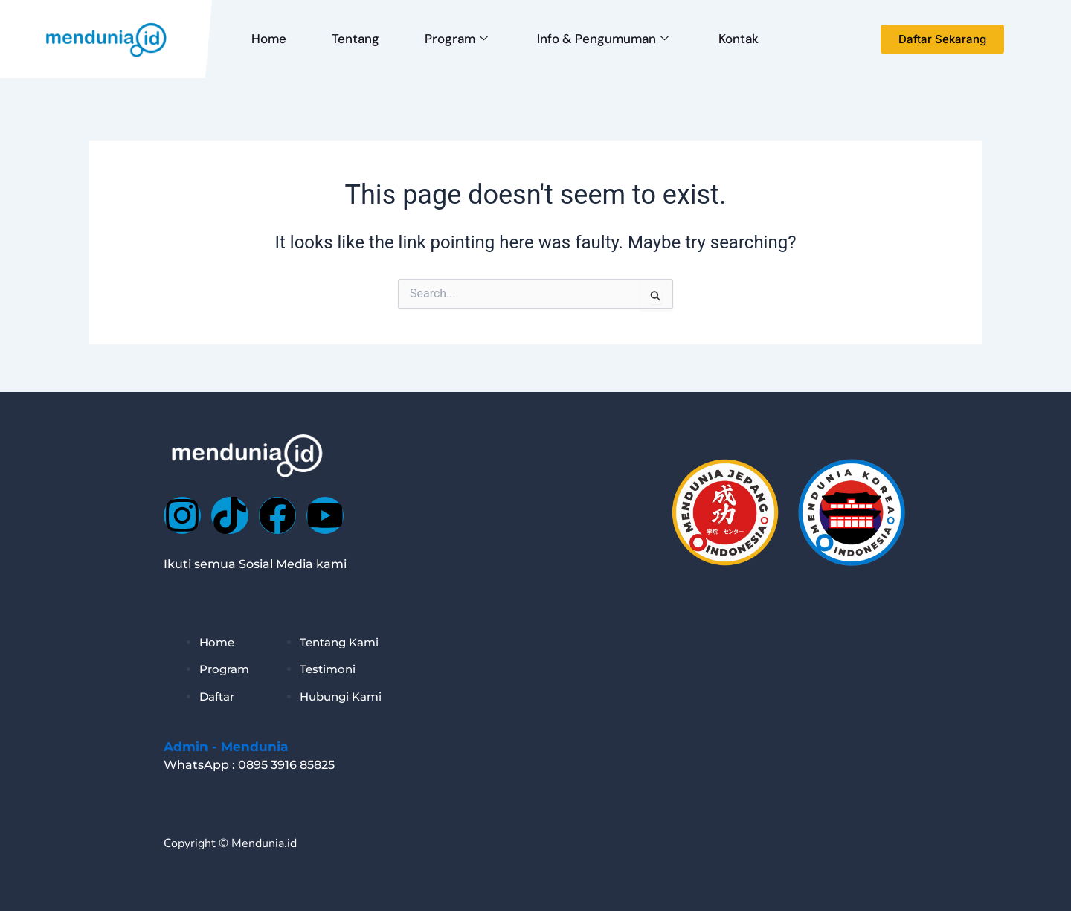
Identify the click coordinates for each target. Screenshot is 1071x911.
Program (445, 39)
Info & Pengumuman (588, 39)
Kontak (719, 38)
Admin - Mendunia (226, 746)
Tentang (349, 38)
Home (266, 38)
